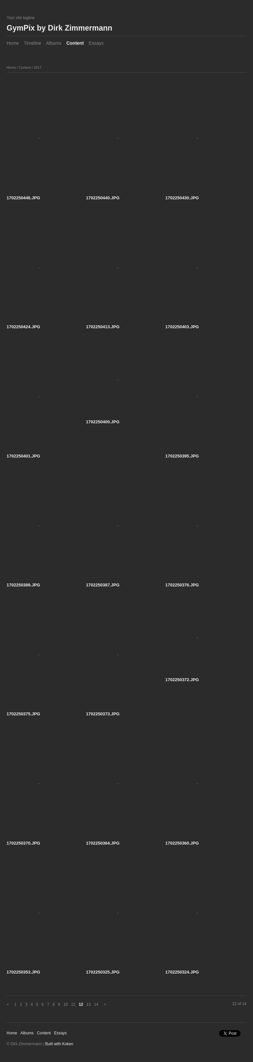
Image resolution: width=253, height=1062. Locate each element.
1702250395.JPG (182, 456)
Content (75, 43)
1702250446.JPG (23, 197)
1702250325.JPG (103, 972)
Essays (96, 43)
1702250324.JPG (182, 972)
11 (73, 1004)
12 (81, 1004)
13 (88, 1004)
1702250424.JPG (23, 326)
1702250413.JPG (103, 326)
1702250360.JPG (182, 843)
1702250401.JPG (23, 456)
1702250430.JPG (182, 197)
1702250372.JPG (182, 679)
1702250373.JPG (103, 713)
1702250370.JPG (23, 843)
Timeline (32, 43)
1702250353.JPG (23, 972)
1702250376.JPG (182, 584)
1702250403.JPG (182, 326)
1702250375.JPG (23, 713)
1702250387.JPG (103, 584)
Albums (54, 43)
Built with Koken (59, 1044)
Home (13, 43)
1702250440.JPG (103, 197)
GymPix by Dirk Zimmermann (59, 28)
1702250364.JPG (103, 843)
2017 (37, 67)
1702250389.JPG (23, 584)
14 (96, 1004)
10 (65, 1004)
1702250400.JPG (103, 421)
